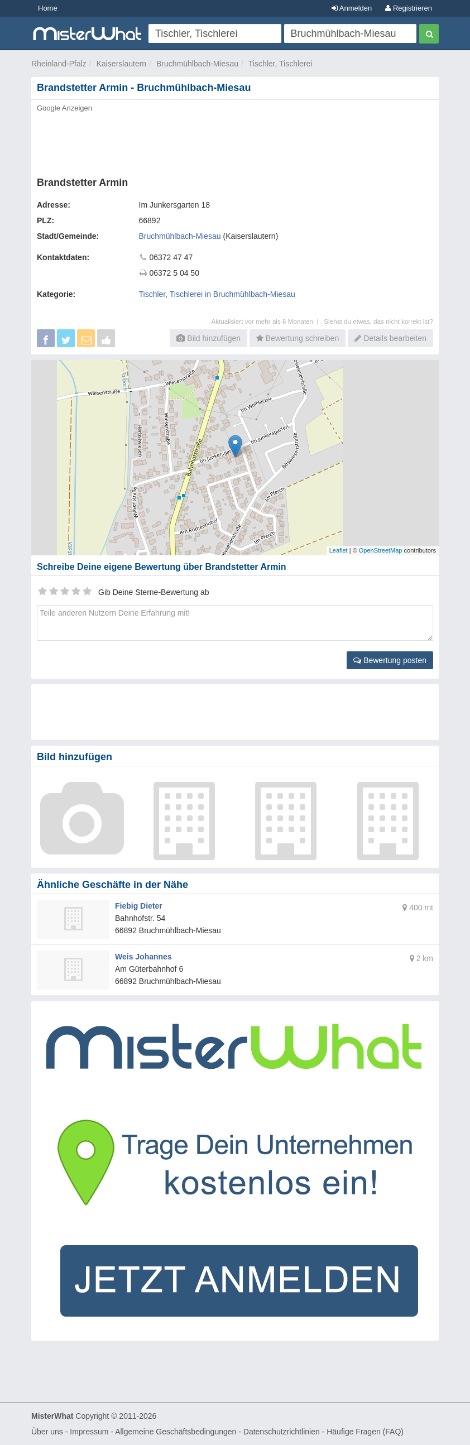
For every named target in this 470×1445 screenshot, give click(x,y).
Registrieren (408, 8)
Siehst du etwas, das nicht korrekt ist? (378, 321)
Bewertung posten (389, 660)
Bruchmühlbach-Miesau (197, 63)
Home (47, 8)
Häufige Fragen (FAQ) (365, 1431)
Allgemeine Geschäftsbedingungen (175, 1431)
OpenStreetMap (380, 550)
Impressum (89, 1431)
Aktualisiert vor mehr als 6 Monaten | (267, 321)
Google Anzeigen (64, 108)
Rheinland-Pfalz (59, 63)
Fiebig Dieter (138, 905)
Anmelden (352, 8)
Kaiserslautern (122, 63)
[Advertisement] (235, 141)
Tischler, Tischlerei (280, 63)
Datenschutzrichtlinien (281, 1431)
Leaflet (338, 550)
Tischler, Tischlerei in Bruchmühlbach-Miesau (217, 294)
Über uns (47, 1431)
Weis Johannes (143, 956)
